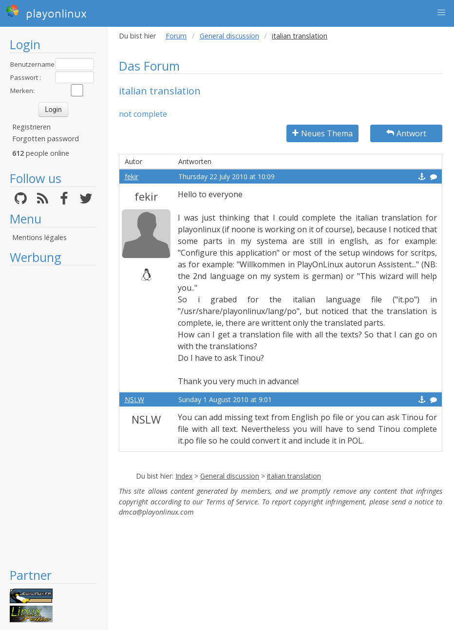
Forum (176, 35)
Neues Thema (322, 133)
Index (183, 476)
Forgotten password (45, 138)
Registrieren (31, 126)
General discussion (229, 35)
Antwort (406, 133)
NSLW (134, 399)
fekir (131, 176)
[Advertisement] (53, 416)
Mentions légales (39, 237)
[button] (441, 12)
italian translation (294, 476)
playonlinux (46, 12)
